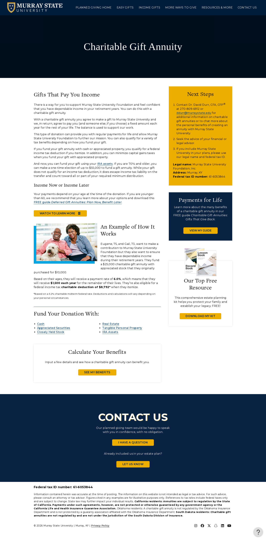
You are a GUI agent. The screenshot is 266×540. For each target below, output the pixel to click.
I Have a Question (133, 442)
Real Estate (110, 323)
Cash (40, 323)
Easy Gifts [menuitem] (125, 7)
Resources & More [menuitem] (217, 7)
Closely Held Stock (50, 332)
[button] (258, 532)
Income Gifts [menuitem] (149, 7)
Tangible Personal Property (122, 328)
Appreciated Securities (53, 328)
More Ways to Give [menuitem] (180, 7)
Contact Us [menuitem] (247, 7)
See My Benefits (97, 372)
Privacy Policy (100, 525)
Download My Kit (200, 316)
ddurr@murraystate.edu (193, 113)
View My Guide (200, 230)
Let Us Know (133, 464)
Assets (110, 332)
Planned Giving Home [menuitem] (94, 7)
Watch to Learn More (60, 213)
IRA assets (105, 163)
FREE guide (78, 202)
